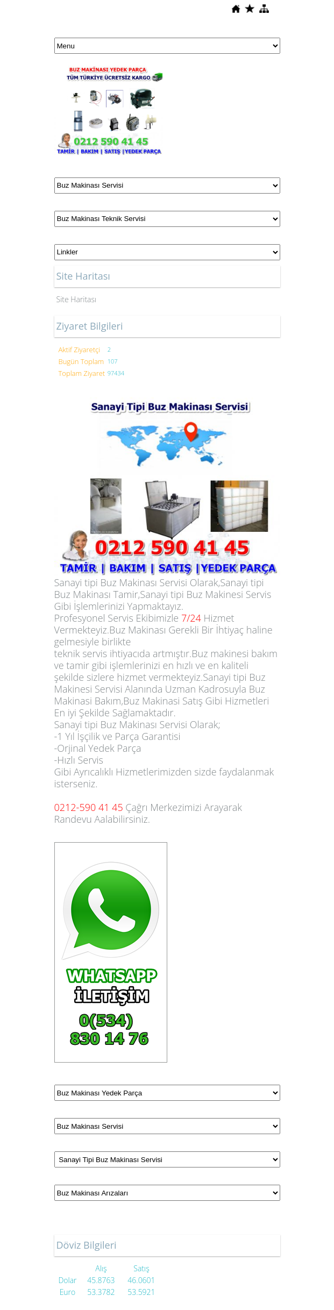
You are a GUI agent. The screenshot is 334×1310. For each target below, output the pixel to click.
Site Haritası (76, 299)
